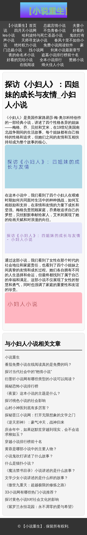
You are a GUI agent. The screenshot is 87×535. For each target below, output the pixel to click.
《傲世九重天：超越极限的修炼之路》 (36, 485)
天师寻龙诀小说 (34, 40)
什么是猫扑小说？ (20, 463)
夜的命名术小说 (22, 55)
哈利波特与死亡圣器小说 (42, 35)
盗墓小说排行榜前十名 (60, 55)
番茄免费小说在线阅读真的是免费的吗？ (38, 364)
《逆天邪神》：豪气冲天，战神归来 (34, 422)
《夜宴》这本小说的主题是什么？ (33, 393)
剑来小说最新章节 (65, 50)
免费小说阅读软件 (58, 45)
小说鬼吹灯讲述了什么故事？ (29, 456)
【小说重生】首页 (21, 26)
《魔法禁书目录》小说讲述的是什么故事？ (40, 471)
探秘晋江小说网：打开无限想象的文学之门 (40, 415)
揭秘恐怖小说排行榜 (21, 386)
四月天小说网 (25, 30)
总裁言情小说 (54, 26)
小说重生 (12, 357)
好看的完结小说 (20, 60)
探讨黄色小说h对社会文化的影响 (32, 499)
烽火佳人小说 (53, 65)
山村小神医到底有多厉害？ (27, 408)
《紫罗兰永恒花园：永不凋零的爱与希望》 (40, 507)
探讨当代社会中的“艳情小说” (28, 372)
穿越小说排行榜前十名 (23, 442)
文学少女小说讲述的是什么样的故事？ (36, 478)
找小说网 (36, 50)
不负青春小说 (54, 30)
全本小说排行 (51, 60)
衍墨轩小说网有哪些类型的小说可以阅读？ (40, 379)
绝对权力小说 (25, 45)
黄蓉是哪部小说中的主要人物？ (31, 449)
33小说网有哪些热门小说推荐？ (31, 492)
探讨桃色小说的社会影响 (25, 401)
